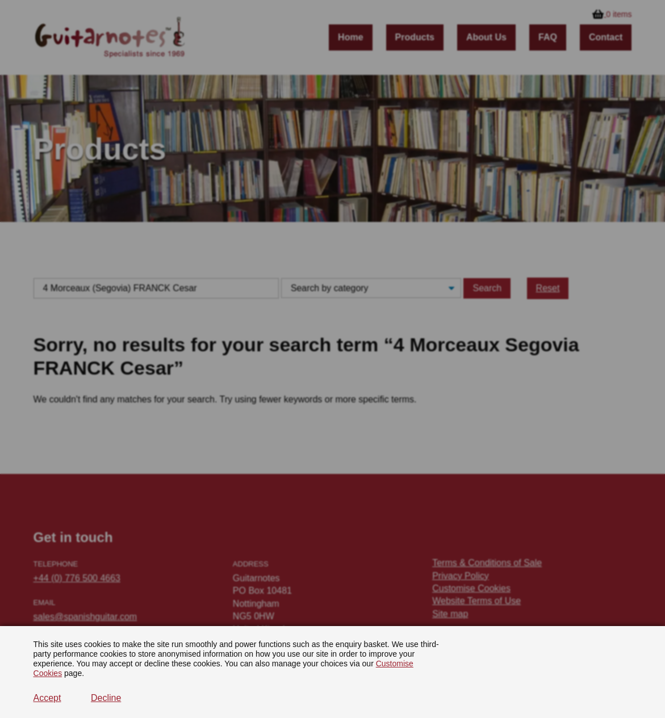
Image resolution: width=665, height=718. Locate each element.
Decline (106, 698)
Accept (47, 698)
